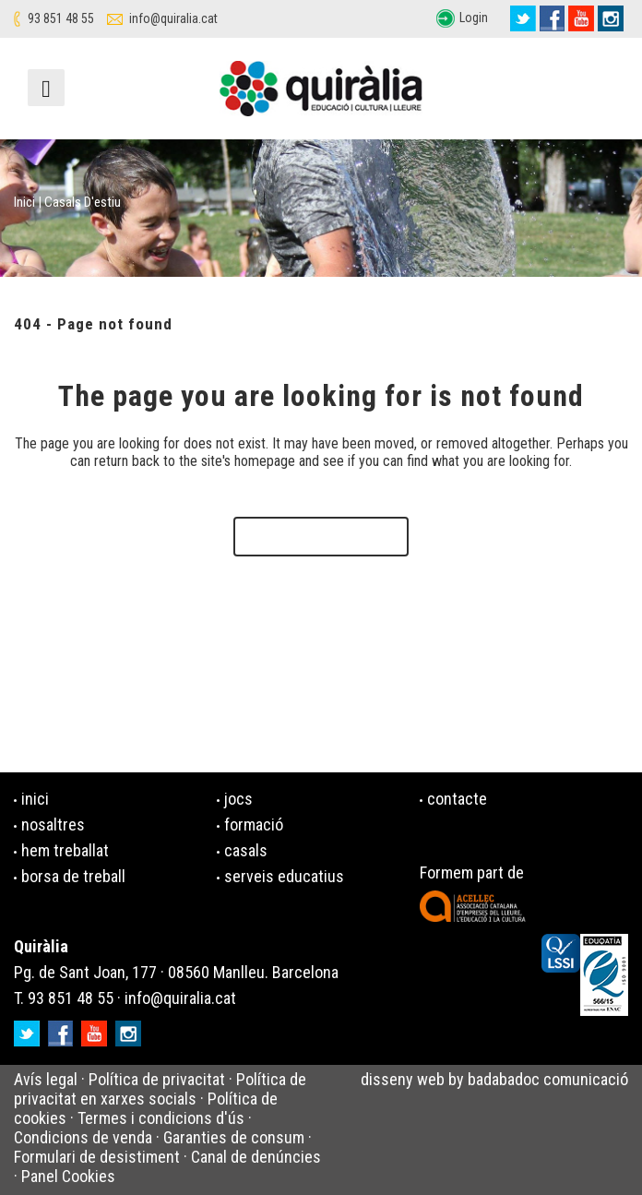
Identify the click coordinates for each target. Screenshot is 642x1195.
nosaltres (53, 824)
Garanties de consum (233, 1137)
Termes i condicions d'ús (160, 1118)
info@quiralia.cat (173, 18)
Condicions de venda (83, 1137)
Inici (24, 202)
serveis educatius (284, 876)
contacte (457, 798)
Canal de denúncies (256, 1156)
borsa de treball (73, 876)
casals (246, 850)
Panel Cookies (68, 1176)
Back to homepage (321, 536)
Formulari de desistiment (97, 1156)
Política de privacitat (157, 1079)
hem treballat (65, 850)
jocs (238, 798)
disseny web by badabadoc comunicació (494, 1079)
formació (253, 824)
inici (35, 798)
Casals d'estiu (82, 202)
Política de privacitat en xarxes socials (160, 1089)
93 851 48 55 (61, 18)
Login (473, 17)
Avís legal (45, 1079)
